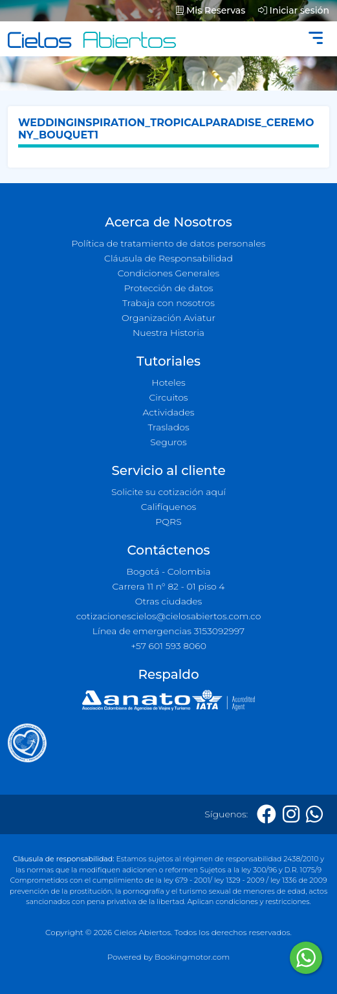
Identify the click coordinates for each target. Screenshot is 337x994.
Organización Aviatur (168, 318)
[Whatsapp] (314, 814)
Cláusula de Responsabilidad (168, 258)
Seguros (168, 442)
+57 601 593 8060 (168, 646)
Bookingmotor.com (192, 957)
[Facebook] (266, 814)
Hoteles (168, 382)
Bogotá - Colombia (168, 571)
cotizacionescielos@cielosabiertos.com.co (168, 616)
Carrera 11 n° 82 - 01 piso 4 (168, 586)
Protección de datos (168, 288)
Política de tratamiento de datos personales (168, 243)
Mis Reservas (210, 10)
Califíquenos (168, 507)
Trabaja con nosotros (168, 303)
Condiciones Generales (169, 273)
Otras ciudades (168, 601)
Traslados (168, 427)
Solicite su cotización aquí (168, 492)
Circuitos (168, 397)
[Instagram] (291, 814)
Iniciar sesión (293, 10)
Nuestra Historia (168, 332)
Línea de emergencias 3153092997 (168, 631)
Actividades (168, 412)
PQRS (168, 521)
